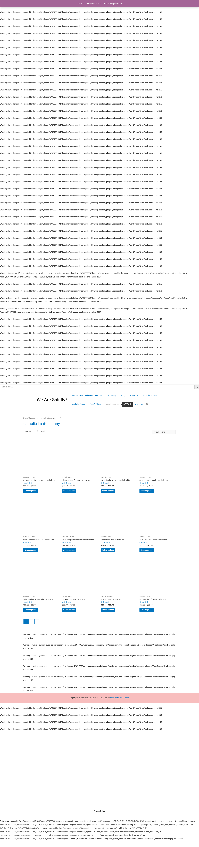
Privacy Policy (99, 817)
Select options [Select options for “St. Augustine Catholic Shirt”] (112, 614)
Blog (121, 395)
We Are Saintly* (52, 399)
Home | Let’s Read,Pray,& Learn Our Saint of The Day (94, 395)
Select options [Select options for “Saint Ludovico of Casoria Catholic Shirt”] (34, 553)
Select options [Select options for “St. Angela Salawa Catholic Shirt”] (73, 614)
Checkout (120, 404)
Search (108, 404)
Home (25, 418)
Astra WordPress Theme (119, 703)
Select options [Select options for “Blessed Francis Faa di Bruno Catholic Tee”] (34, 492)
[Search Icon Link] (127, 404)
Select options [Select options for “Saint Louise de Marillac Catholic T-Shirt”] (151, 492)
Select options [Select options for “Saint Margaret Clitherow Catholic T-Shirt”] (73, 553)
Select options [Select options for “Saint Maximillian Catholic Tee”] (112, 553)
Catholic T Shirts (146, 395)
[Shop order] (163, 432)
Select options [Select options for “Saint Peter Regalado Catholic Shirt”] (151, 553)
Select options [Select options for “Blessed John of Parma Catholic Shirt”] (73, 492)
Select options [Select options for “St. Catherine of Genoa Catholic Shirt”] (151, 614)
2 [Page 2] (31, 627)
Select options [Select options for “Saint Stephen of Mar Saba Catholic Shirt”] (34, 614)
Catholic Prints (163, 395)
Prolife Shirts (77, 404)
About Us (131, 395)
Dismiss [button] (119, 3)
